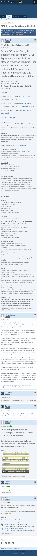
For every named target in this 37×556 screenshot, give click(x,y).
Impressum (17, 548)
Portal (3, 16)
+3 (10, 426)
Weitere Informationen (17, 34)
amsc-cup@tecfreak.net (19, 145)
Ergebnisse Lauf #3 (25, 103)
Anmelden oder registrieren (9, 2)
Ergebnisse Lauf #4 (26, 106)
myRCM (16, 135)
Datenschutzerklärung (7, 548)
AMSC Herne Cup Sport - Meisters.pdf (15, 528)
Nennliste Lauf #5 (7, 118)
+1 (8, 486)
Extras (24, 16)
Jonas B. (31, 308)
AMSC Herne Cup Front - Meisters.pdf (15, 520)
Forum (9, 16)
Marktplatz (16, 16)
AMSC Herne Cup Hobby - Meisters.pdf (16, 524)
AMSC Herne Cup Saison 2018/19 (18, 26)
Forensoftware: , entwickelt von (18, 552)
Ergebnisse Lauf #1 (24, 97)
